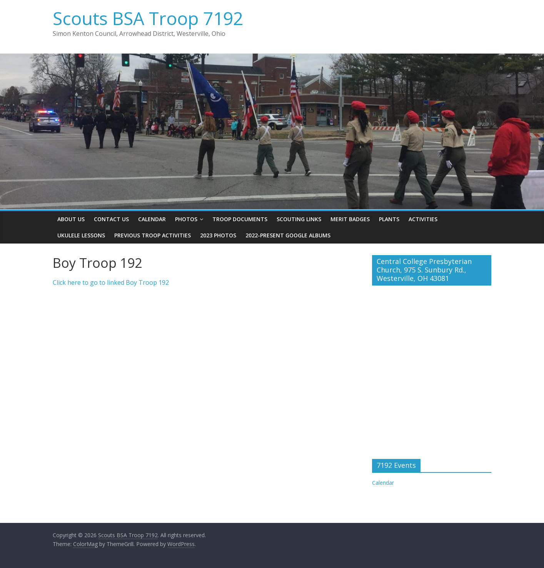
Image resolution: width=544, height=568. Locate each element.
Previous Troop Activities (152, 235)
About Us (71, 219)
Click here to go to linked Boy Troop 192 (111, 282)
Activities (423, 219)
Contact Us (111, 219)
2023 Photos (218, 235)
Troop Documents (239, 219)
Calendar (152, 219)
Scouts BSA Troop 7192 (148, 18)
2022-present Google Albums (287, 235)
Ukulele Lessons (81, 235)
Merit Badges (350, 219)
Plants (389, 219)
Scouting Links (299, 219)
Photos (186, 219)
